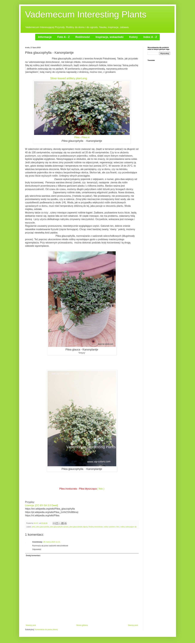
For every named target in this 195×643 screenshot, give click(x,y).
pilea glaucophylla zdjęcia (78, 527)
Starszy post (133, 625)
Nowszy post (31, 625)
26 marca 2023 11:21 (51, 542)
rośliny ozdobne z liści (111, 527)
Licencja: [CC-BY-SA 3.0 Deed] (41, 505)
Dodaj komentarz (33, 555)
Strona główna (82, 625)
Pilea (76, 137)
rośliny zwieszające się (128, 527)
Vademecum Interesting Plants (86, 14)
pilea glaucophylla (42, 527)
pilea (33, 527)
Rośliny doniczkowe (96, 527)
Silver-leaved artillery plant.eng (68, 78)
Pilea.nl (85, 137)
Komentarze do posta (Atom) (46, 630)
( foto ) (100, 488)
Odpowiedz (36, 549)
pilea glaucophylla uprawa (59, 527)
